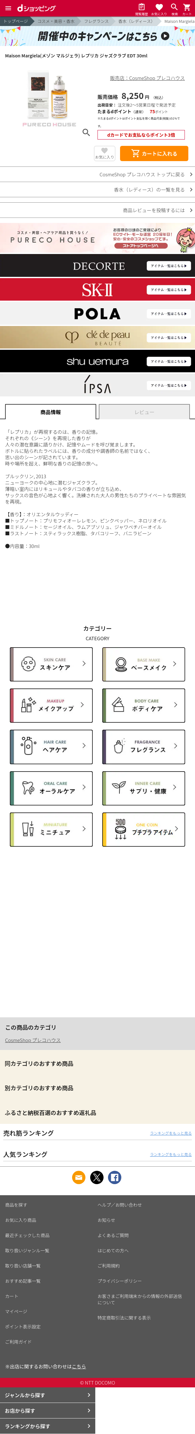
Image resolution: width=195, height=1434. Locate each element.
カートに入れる (154, 153)
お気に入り (104, 157)
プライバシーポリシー (119, 1281)
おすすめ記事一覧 (23, 1281)
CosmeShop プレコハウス (33, 1040)
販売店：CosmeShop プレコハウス (147, 78)
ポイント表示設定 (23, 1326)
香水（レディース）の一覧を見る (149, 189)
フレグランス (96, 21)
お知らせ (106, 1220)
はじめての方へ (113, 1250)
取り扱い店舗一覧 (23, 1265)
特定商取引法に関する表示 (124, 1317)
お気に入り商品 (20, 1220)
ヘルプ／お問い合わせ (119, 1205)
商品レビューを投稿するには (154, 210)
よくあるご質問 (113, 1235)
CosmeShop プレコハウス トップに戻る (142, 174)
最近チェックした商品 (27, 1235)
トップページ (15, 21)
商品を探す (16, 1205)
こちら (79, 1366)
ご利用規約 (108, 1265)
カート (11, 1296)
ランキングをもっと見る (171, 1133)
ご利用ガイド (18, 1342)
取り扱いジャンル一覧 (27, 1250)
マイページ (16, 1311)
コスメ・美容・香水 (56, 21)
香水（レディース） (136, 21)
